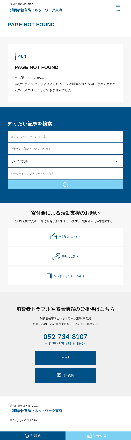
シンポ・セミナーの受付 (65, 280)
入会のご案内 (98, 435)
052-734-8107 (65, 340)
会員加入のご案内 (65, 240)
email (65, 362)
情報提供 (65, 380)
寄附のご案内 (65, 260)
